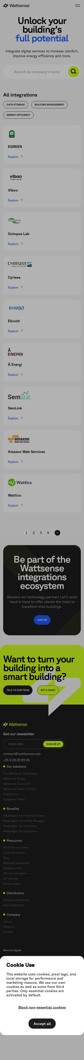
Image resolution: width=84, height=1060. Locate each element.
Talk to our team (18, 690)
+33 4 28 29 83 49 (16, 760)
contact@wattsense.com (22, 753)
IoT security (10, 878)
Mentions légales (12, 950)
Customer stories (14, 852)
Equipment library (14, 799)
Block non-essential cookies (42, 1007)
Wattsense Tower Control (19, 789)
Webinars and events (16, 863)
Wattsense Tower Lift (16, 783)
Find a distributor (13, 905)
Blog (6, 857)
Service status (12, 883)
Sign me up (53, 744)
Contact (8, 931)
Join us (7, 921)
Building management (49, 104)
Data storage (16, 104)
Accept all (42, 1024)
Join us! (42, 620)
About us (9, 926)
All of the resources (16, 847)
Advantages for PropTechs (19, 826)
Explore (15, 156)
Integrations (10, 794)
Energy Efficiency (18, 115)
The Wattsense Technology (20, 773)
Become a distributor (16, 900)
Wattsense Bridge (14, 778)
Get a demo (48, 690)
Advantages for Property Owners (24, 815)
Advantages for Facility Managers (24, 820)
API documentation (15, 873)
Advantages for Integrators (20, 831)
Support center (12, 868)
